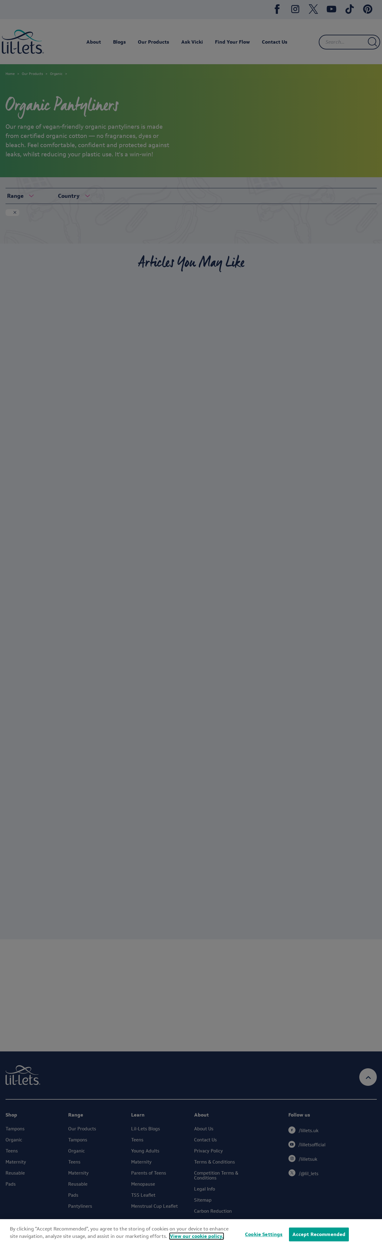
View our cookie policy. (196, 1236)
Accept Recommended (319, 1234)
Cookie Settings (264, 1234)
